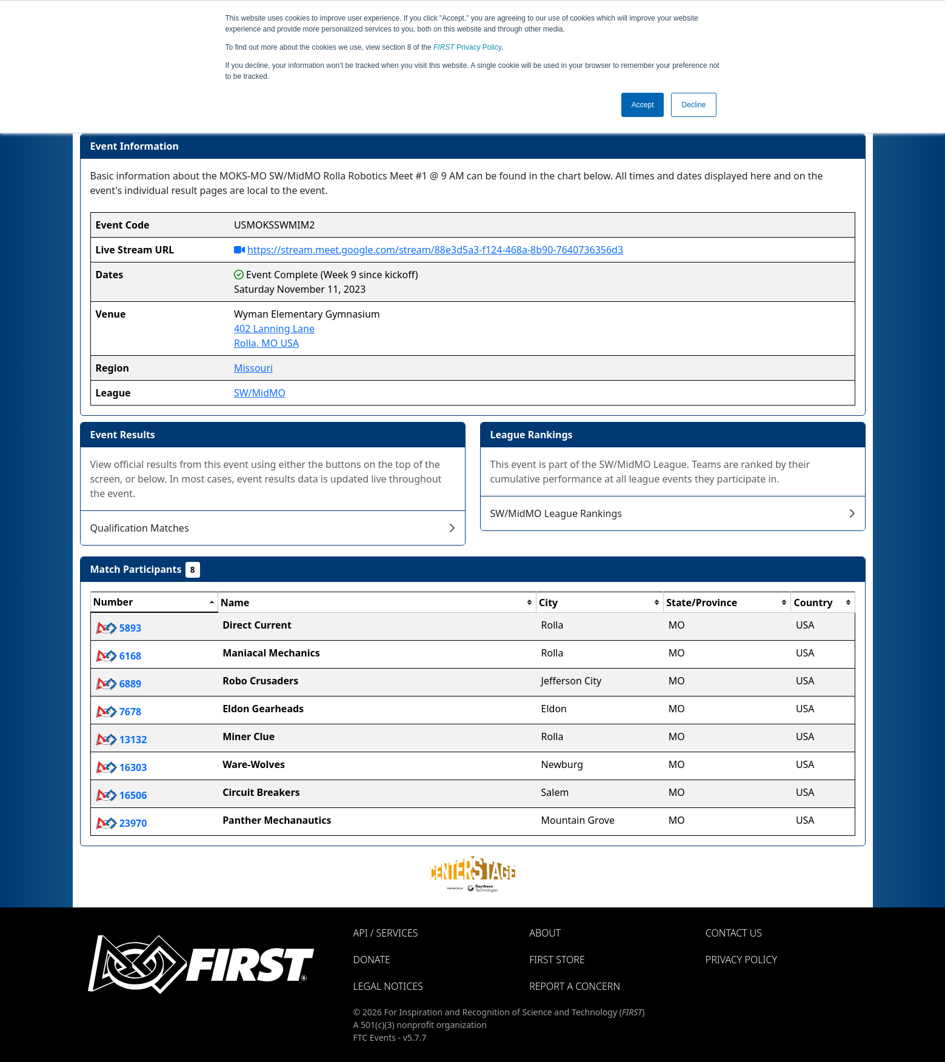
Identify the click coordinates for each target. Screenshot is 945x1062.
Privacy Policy (467, 47)
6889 (119, 683)
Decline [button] (693, 105)
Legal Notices (388, 986)
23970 (121, 823)
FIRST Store (557, 959)
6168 (119, 656)
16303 (121, 767)
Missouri (253, 368)
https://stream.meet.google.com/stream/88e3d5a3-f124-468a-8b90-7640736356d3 (435, 249)
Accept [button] (643, 105)
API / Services (385, 933)
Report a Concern (574, 986)
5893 (119, 628)
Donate (371, 959)
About (545, 933)
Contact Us (734, 933)
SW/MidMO (260, 392)
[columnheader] (154, 602)
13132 (121, 739)
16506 (121, 795)
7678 (119, 711)
